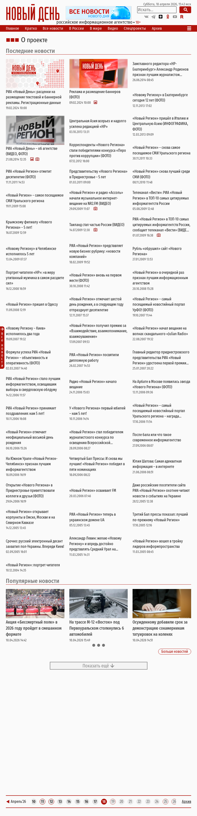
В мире (96, 28)
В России (76, 28)
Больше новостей (174, 651)
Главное (12, 28)
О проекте (34, 40)
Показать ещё (99, 666)
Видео (113, 28)
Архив (157, 28)
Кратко (31, 28)
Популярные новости (32, 581)
